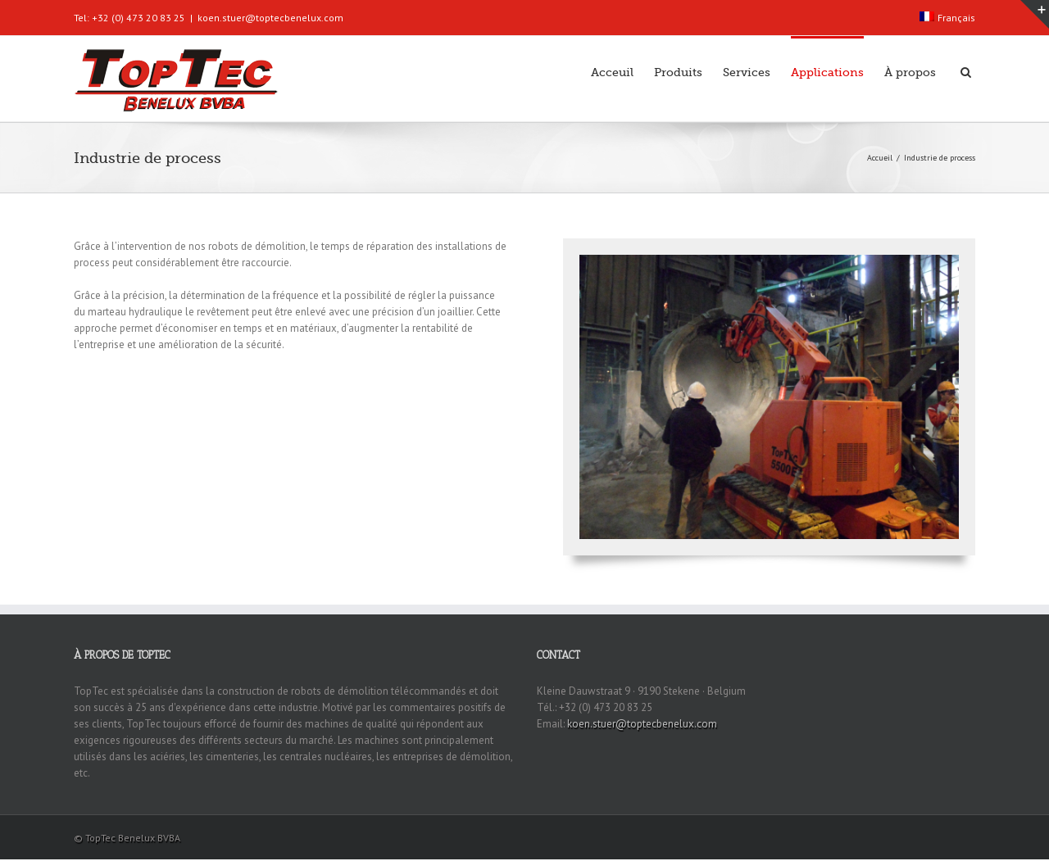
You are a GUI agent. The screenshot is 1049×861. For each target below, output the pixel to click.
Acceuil (612, 72)
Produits (678, 72)
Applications (827, 72)
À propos (910, 72)
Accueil (879, 157)
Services (746, 72)
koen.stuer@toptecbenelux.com (270, 17)
